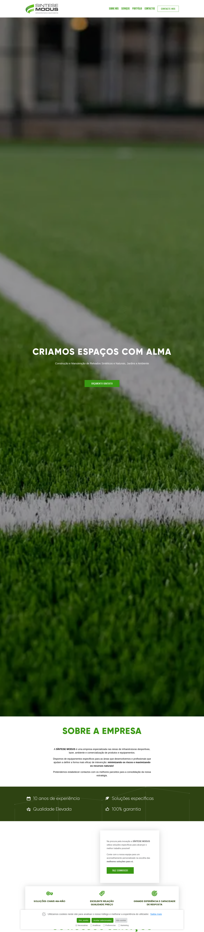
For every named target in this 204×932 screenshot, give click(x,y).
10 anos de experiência (56, 798)
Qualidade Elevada (52, 809)
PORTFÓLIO (137, 8)
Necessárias (81, 925)
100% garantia (126, 809)
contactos (150, 8)
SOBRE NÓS (114, 8)
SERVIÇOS (125, 8)
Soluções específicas (133, 798)
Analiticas (95, 925)
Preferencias (109, 925)
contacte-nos (168, 8)
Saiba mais (156, 914)
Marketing (123, 925)
